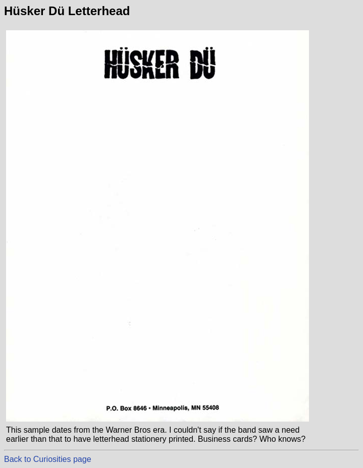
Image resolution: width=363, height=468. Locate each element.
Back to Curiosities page (47, 459)
